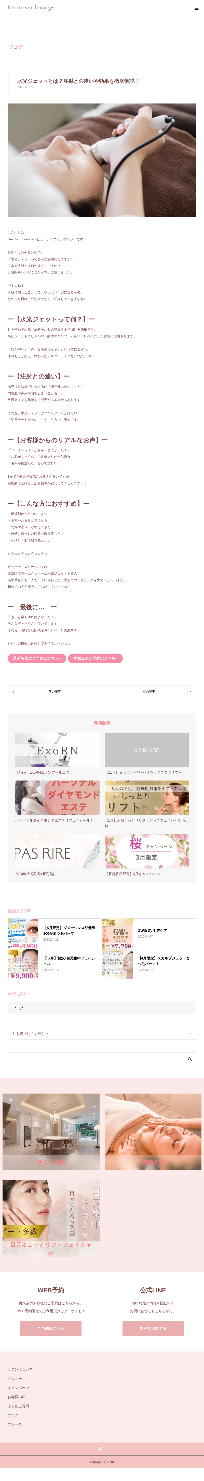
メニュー (15, 1378)
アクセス (15, 1424)
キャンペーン (18, 1388)
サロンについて (20, 1369)
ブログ (18, 1008)
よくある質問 (18, 1406)
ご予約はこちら (50, 1328)
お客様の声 (16, 1397)
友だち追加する (153, 1328)
